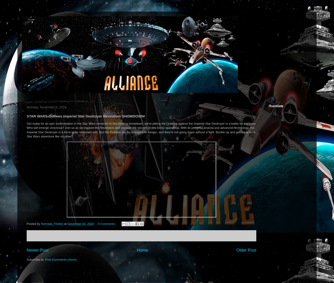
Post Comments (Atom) (61, 259)
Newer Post (37, 250)
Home (142, 250)
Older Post (246, 250)
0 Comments (106, 224)
